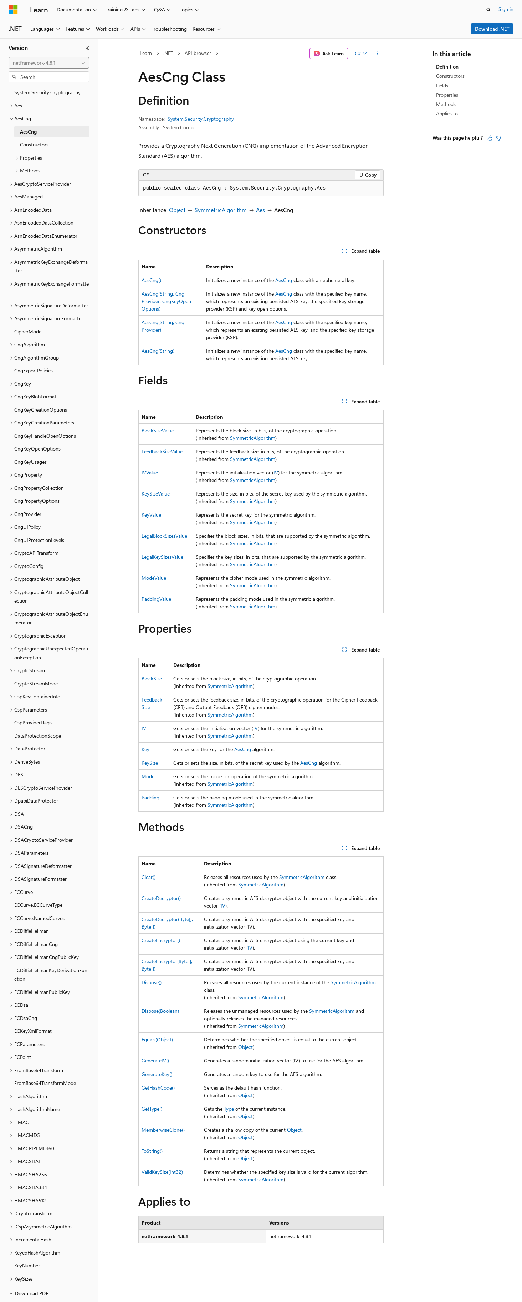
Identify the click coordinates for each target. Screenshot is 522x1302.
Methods (446, 104)
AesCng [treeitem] (28, 131)
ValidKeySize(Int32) (162, 1171)
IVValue (150, 472)
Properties (447, 94)
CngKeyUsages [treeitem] (30, 461)
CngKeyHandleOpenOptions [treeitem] (45, 435)
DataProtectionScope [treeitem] (37, 735)
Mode (148, 776)
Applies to (447, 113)
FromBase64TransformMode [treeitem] (45, 1083)
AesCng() (151, 280)
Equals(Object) (157, 1039)
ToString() (152, 1150)
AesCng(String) (158, 350)
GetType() (152, 1108)
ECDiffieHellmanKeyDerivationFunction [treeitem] (50, 974)
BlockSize (152, 678)
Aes (260, 209)
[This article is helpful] (490, 138)
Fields (442, 85)
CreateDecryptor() (161, 898)
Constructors (450, 75)
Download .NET (492, 28)
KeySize (150, 762)
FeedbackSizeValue (162, 451)
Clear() (148, 877)
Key (145, 749)
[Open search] (488, 9)
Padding (150, 797)
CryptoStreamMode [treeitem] (36, 683)
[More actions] (377, 53)
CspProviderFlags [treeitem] (33, 722)
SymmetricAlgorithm (221, 209)
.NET (168, 53)
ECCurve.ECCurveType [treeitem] (38, 904)
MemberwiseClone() (163, 1129)
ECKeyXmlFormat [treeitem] (33, 1030)
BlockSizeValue (158, 430)
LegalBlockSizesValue (164, 535)
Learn (146, 53)
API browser (198, 53)
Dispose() (152, 982)
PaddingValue (156, 598)
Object (177, 209)
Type (229, 1108)
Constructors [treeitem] (34, 144)
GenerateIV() (155, 1060)
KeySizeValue (156, 493)
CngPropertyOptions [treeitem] (37, 500)
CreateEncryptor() (161, 940)
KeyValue (151, 514)
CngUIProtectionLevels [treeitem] (39, 540)
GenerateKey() (157, 1074)
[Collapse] (87, 47)
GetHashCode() (158, 1087)
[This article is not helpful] (498, 138)
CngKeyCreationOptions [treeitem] (40, 409)
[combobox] (49, 63)
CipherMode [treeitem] (27, 331)
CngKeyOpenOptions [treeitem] (37, 448)
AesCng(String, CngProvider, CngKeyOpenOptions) (166, 301)
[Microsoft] (13, 9)
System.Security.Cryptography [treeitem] (47, 92)
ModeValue (154, 577)
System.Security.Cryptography (201, 118)
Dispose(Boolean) (160, 1010)
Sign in (505, 9)
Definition (447, 66)
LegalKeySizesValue (162, 556)
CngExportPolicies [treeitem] (33, 370)
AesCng (283, 280)
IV (275, 472)
